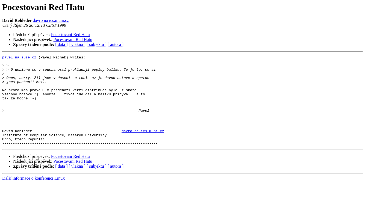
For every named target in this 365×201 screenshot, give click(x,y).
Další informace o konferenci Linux (33, 196)
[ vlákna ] (77, 44)
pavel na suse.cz (19, 57)
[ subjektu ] (97, 44)
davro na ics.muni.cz (51, 20)
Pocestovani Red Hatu (70, 34)
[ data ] (61, 44)
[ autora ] (116, 44)
